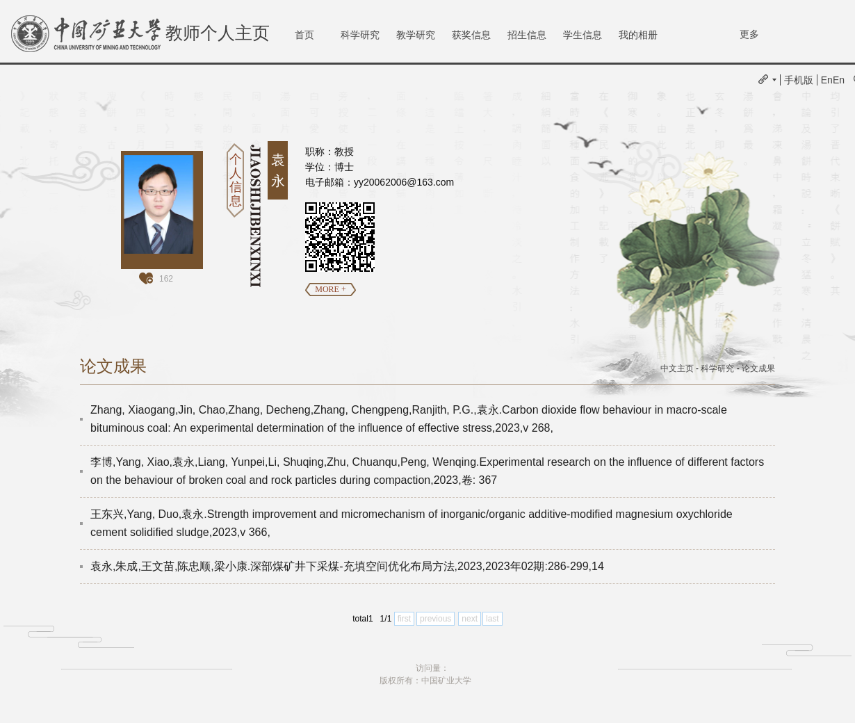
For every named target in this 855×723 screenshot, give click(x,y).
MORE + (330, 289)
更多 (749, 34)
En (827, 80)
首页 (304, 34)
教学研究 (415, 34)
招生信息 (526, 34)
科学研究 (360, 34)
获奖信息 (471, 34)
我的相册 (638, 34)
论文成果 (758, 368)
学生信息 (582, 34)
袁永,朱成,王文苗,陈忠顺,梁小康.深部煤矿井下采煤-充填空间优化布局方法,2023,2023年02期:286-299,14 (347, 566)
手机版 (798, 80)
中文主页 (677, 368)
